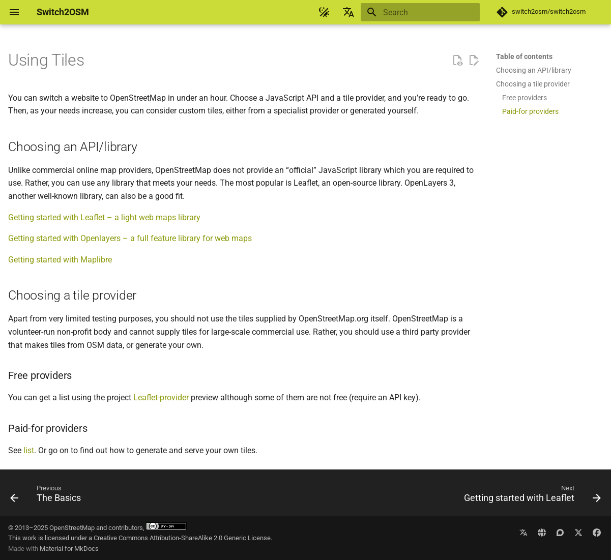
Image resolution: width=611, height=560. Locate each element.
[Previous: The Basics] (48, 496)
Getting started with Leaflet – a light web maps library (104, 217)
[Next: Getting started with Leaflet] (529, 496)
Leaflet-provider (161, 397)
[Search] (420, 12)
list (28, 450)
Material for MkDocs (69, 548)
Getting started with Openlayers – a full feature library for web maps (130, 238)
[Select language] (348, 12)
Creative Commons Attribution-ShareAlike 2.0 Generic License (182, 538)
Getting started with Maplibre (60, 259)
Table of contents (524, 56)
